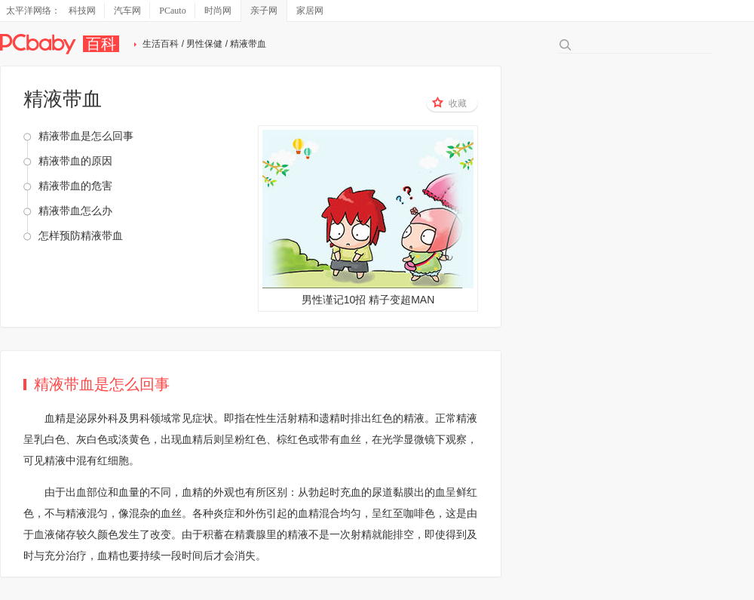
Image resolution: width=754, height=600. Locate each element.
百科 (101, 43)
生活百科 (161, 43)
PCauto (172, 10)
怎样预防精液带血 (80, 235)
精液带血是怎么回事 (85, 136)
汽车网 (127, 10)
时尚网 (217, 10)
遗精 (329, 418)
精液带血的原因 (75, 161)
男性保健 (204, 43)
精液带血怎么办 (75, 211)
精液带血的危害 (75, 186)
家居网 (309, 10)
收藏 (449, 103)
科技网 (82, 10)
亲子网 (263, 10)
